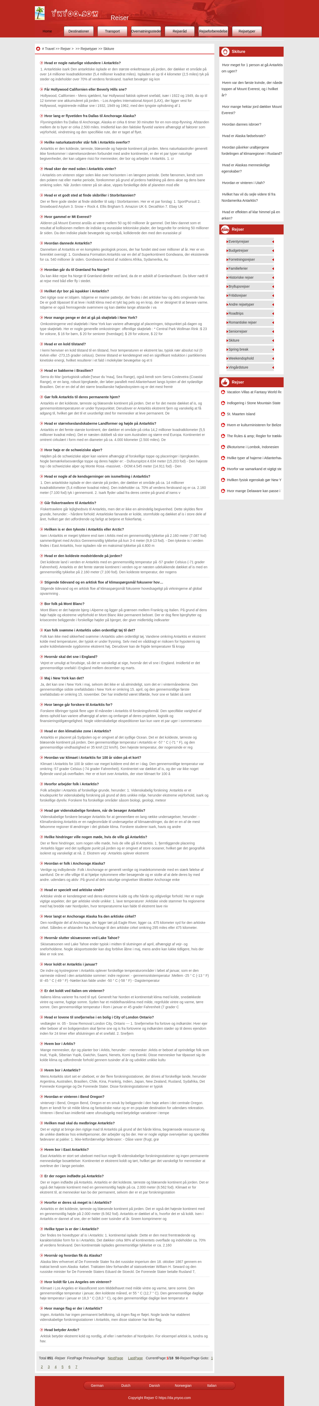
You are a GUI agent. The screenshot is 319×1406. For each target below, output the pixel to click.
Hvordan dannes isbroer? (241, 124)
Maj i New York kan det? (64, 678)
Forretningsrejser (242, 259)
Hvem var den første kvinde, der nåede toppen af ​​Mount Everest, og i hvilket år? (252, 89)
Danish (154, 1386)
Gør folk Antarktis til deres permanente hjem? (82, 397)
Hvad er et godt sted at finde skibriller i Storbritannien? (90, 195)
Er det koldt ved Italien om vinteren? (74, 991)
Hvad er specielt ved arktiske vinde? (74, 890)
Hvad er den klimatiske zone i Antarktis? (78, 731)
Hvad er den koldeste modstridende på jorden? (83, 556)
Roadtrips (236, 313)
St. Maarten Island (241, 414)
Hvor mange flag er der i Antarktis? (73, 1308)
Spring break (238, 349)
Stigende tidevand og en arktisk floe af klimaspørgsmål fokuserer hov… (103, 582)
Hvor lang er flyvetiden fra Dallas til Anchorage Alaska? (90, 116)
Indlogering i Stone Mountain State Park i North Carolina (254, 403)
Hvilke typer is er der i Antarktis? (72, 1229)
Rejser (66, 49)
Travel (49, 49)
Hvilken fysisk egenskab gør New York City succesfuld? (254, 480)
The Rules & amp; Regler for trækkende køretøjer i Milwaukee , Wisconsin (254, 436)
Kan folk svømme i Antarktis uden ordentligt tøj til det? (90, 630)
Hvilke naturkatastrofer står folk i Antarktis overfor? (87, 142)
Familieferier (238, 268)
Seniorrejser (238, 331)
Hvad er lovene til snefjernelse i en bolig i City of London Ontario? (99, 1017)
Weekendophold (241, 358)
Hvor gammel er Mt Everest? (68, 217)
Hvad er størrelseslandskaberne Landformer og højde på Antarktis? (100, 423)
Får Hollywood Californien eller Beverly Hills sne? (86, 89)
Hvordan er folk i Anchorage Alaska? (75, 863)
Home (47, 31)
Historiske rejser (241, 277)
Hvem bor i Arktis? (60, 1044)
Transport (112, 31)
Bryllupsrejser (239, 286)
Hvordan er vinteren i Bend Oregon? (74, 1097)
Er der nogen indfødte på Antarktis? (74, 1176)
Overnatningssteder (146, 31)
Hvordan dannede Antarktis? (68, 243)
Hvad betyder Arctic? (62, 1330)
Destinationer (79, 31)
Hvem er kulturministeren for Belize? (254, 425)
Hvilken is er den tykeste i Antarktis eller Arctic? (84, 529)
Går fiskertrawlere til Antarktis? (70, 503)
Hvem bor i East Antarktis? (67, 1150)
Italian (211, 1386)
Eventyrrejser (239, 241)
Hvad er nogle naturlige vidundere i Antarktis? (83, 63)
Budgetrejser (238, 250)
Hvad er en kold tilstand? (65, 344)
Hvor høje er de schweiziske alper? (73, 450)
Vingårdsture (238, 367)
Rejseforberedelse (213, 31)
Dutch (126, 1386)
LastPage (135, 1358)
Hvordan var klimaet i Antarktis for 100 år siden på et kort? (93, 758)
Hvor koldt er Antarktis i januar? (71, 964)
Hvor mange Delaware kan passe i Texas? (254, 491)
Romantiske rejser (243, 322)
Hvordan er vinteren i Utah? (243, 183)
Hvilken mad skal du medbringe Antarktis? (80, 1123)
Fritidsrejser (238, 295)
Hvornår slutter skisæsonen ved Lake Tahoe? (82, 938)
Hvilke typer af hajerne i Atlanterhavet (254, 458)
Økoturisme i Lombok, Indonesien (253, 447)
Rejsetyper (247, 31)
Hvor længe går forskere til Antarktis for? (78, 705)
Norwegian (183, 1386)
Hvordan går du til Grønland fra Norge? (77, 270)
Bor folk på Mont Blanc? (64, 604)
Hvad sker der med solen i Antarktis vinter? (80, 169)
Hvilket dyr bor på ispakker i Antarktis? (77, 291)
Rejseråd (180, 31)
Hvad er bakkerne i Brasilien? (69, 371)
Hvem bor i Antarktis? (62, 1070)
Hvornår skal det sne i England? (71, 657)
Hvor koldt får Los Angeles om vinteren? (78, 1282)
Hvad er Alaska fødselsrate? (244, 136)
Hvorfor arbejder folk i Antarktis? (72, 784)
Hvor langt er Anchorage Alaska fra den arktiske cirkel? (90, 916)
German (97, 1386)
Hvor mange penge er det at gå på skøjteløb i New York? (91, 318)
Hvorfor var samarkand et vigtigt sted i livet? (254, 469)
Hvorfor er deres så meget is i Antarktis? (78, 1203)
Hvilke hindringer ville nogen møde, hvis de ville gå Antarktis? (96, 837)
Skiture (108, 49)
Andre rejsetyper (241, 304)
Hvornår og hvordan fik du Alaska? (73, 1255)
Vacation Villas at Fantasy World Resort (254, 392)
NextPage (115, 1358)
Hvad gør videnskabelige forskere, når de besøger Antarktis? (95, 810)
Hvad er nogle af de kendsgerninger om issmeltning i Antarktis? (97, 476)
